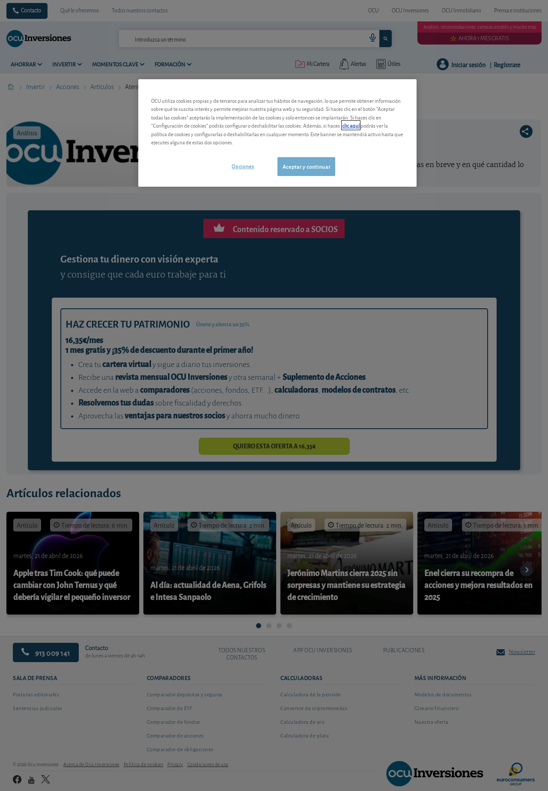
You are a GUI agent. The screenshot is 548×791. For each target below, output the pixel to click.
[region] (277, 133)
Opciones (243, 166)
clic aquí (351, 125)
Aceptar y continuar (306, 166)
